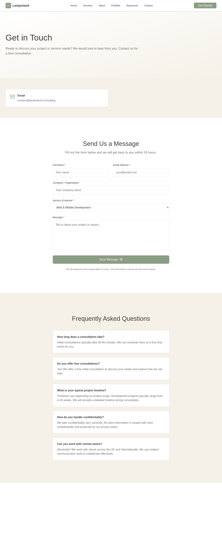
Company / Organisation (66, 182)
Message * (58, 217)
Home (73, 5)
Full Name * (59, 165)
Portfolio (115, 5)
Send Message (111, 259)
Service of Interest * (63, 200)
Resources (132, 5)
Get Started (205, 5)
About (102, 5)
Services (87, 5)
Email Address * (121, 165)
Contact (148, 5)
